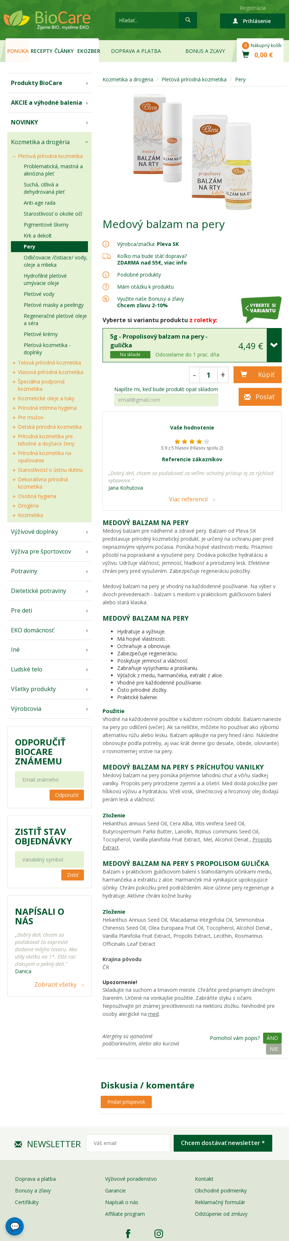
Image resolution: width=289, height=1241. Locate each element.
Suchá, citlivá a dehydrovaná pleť (44, 188)
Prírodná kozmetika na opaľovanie (44, 457)
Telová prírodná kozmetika (49, 362)
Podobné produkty (139, 274)
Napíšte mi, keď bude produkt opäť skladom (166, 389)
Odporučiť (66, 794)
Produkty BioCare (36, 83)
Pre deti (21, 610)
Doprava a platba (136, 50)
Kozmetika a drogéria (40, 142)
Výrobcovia (26, 709)
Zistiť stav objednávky (43, 836)
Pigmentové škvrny (46, 224)
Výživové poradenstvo (131, 1178)
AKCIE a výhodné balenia (46, 103)
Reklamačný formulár (220, 1202)
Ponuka (17, 50)
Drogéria (28, 505)
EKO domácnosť (32, 630)
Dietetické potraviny (38, 591)
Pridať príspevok (126, 1101)
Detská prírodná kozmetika (50, 426)
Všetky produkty (33, 689)
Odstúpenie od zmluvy (221, 1213)
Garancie (115, 1190)
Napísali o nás (121, 1202)
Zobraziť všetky (55, 984)
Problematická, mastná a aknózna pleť (53, 170)
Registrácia (253, 7)
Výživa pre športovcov (41, 551)
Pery (29, 246)
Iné (15, 649)
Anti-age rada (39, 202)
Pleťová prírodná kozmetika (50, 156)
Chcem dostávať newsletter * (223, 1143)
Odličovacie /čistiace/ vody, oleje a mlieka (56, 261)
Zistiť (72, 874)
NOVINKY (24, 122)
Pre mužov (30, 417)
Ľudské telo (26, 669)
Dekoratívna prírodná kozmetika (43, 483)
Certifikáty (27, 1202)
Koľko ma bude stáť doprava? (152, 256)
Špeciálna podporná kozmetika (41, 385)
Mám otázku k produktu (145, 287)
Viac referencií (188, 499)
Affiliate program (125, 1213)
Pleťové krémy (41, 334)
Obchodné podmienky (221, 1190)
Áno (272, 1037)
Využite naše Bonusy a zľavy (150, 302)
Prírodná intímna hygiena (47, 407)
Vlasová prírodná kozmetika (50, 372)
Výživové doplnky (34, 532)
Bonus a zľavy (205, 50)
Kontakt (204, 1178)
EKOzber (88, 50)
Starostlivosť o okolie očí (53, 213)
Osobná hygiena (37, 496)
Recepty (41, 50)
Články (64, 50)
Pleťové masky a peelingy (54, 304)
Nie (274, 1048)
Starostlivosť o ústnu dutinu (50, 469)
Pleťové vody (39, 293)
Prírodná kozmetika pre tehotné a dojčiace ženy (46, 440)
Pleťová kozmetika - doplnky (47, 349)
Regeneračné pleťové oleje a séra (55, 319)
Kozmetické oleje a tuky (46, 398)
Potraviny (24, 571)
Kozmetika (30, 515)
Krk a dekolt (38, 235)
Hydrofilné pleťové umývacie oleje (45, 279)
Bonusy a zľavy (33, 1190)
